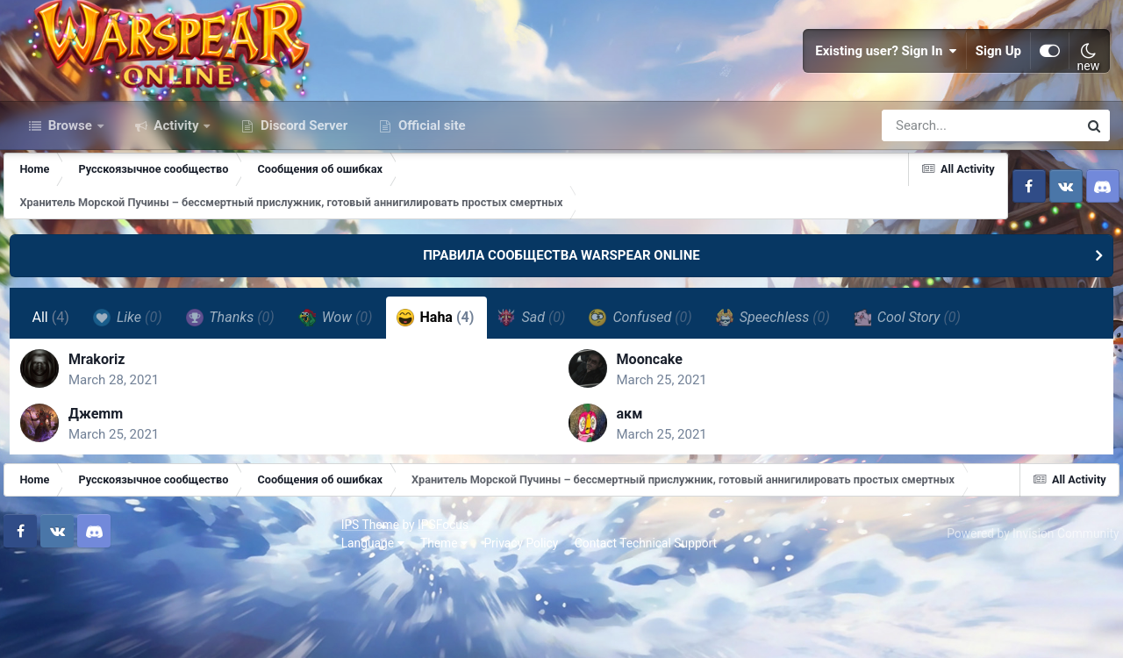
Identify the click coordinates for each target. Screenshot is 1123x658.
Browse (70, 200)
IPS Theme (42, 612)
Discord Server (302, 200)
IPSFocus (114, 612)
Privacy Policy (193, 632)
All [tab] (54, 391)
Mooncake (650, 441)
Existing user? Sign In (886, 87)
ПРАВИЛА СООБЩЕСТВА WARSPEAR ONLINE (561, 330)
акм (630, 495)
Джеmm (106, 495)
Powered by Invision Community (1024, 622)
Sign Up (998, 88)
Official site (430, 200)
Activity (177, 200)
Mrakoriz (107, 441)
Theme (115, 632)
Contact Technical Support (318, 632)
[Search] (930, 200)
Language (44, 632)
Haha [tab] (438, 391)
